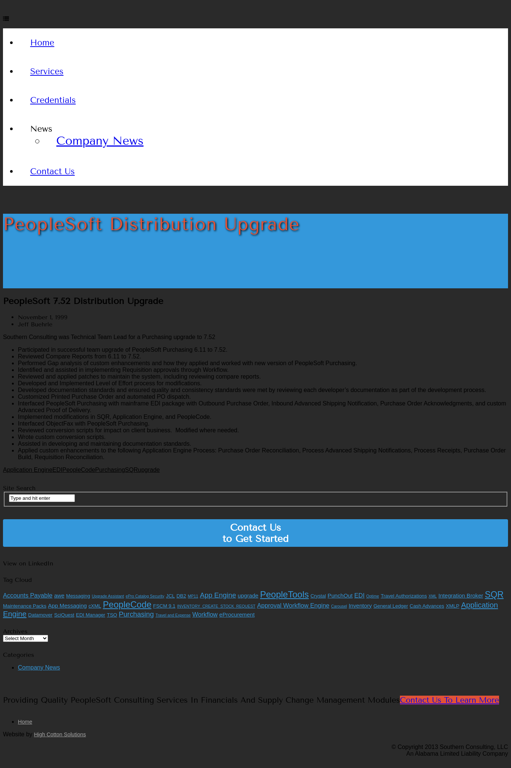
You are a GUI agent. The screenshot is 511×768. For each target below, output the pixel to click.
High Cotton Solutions (60, 734)
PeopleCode (78, 470)
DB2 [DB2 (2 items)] (181, 596)
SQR (131, 470)
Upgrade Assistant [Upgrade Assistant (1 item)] (108, 596)
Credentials (53, 100)
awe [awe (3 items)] (59, 595)
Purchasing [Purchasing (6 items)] (136, 614)
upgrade (149, 470)
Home (42, 43)
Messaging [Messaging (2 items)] (78, 596)
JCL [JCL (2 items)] (170, 596)
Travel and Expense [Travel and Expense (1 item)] (172, 615)
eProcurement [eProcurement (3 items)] (237, 614)
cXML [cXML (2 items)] (94, 606)
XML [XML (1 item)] (433, 596)
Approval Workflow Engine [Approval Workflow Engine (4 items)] (293, 605)
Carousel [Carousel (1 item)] (339, 606)
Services (47, 71)
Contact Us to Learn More (449, 700)
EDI (58, 470)
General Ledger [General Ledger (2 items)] (390, 606)
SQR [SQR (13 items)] (494, 594)
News (41, 129)
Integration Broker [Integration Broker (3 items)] (460, 595)
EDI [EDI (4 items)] (359, 595)
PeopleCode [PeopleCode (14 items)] (127, 604)
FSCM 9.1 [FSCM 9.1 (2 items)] (164, 606)
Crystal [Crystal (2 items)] (318, 596)
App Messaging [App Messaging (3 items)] (67, 605)
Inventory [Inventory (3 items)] (360, 605)
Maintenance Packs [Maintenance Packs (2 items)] (24, 606)
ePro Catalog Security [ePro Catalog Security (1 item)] (145, 596)
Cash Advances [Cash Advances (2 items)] (427, 606)
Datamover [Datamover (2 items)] (40, 615)
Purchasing (110, 470)
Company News (99, 141)
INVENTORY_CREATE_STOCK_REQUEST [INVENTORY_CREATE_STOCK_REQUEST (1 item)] (216, 606)
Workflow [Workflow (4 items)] (205, 614)
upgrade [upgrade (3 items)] (248, 595)
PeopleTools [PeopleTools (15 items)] (284, 594)
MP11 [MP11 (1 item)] (193, 596)
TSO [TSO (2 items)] (112, 615)
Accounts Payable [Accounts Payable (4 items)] (28, 595)
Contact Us (52, 171)
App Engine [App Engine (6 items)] (218, 595)
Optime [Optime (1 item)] (372, 596)
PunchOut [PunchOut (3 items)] (340, 595)
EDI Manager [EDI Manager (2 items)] (90, 615)
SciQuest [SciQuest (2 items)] (64, 615)
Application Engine (28, 470)
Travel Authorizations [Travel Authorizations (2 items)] (404, 596)
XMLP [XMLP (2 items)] (452, 606)
